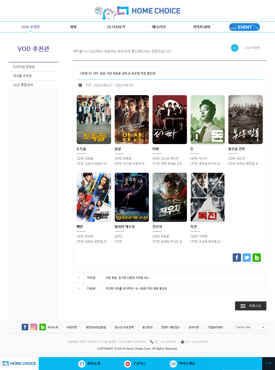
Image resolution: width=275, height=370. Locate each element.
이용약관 (72, 327)
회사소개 (53, 327)
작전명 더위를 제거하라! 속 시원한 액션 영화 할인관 (136, 288)
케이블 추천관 (22, 76)
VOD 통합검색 (23, 85)
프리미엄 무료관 (24, 67)
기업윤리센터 (215, 327)
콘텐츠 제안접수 (170, 327)
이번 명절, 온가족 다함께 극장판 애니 (127, 277)
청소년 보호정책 (124, 327)
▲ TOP (269, 363)
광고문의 (147, 327)
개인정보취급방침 (96, 327)
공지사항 (194, 327)
